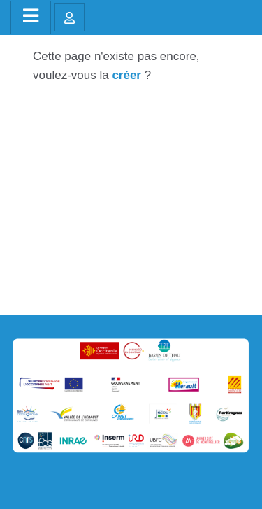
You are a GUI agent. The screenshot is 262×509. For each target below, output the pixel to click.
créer (126, 75)
